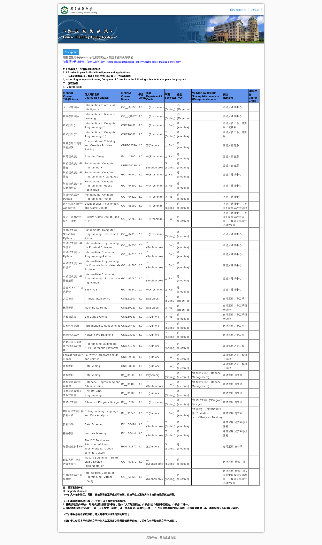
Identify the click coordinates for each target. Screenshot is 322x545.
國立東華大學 (238, 9)
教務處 (255, 9)
